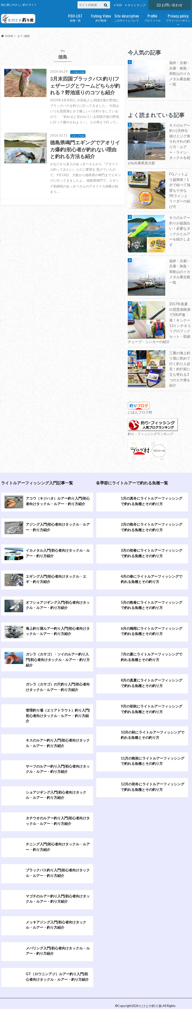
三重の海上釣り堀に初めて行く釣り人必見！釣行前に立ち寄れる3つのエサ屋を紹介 (179, 369)
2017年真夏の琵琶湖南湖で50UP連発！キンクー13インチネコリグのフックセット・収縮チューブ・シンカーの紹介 (159, 323)
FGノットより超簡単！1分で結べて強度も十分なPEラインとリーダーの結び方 (179, 190)
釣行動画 (101, 17)
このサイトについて (127, 17)
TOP (119, 5)
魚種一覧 (75, 17)
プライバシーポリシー (178, 19)
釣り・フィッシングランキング (150, 435)
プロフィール (152, 17)
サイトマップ (137, 5)
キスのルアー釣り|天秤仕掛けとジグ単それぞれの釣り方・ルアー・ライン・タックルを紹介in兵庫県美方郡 (159, 144)
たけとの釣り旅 (150, 991)
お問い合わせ (169, 5)
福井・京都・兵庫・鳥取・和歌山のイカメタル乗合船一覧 (179, 73)
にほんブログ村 (140, 412)
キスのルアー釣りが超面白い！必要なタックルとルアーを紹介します (179, 231)
